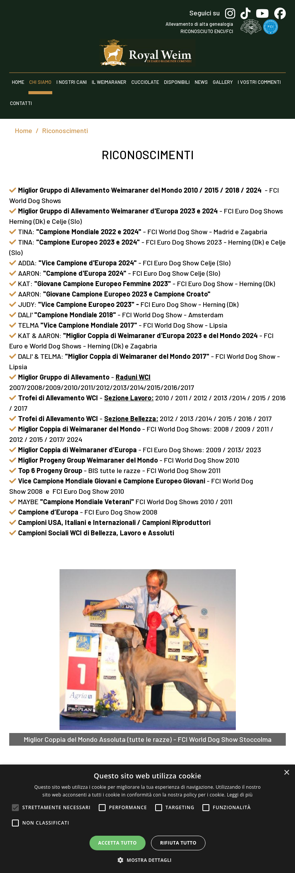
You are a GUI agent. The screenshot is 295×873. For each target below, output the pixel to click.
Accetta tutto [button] (117, 843)
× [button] (286, 773)
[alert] (147, 819)
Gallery (223, 82)
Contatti (21, 103)
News (201, 82)
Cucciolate (145, 82)
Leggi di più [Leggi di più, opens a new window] (240, 794)
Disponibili (177, 82)
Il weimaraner (109, 82)
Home (18, 82)
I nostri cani (71, 82)
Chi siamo (40, 82)
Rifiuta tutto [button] (178, 843)
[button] (147, 860)
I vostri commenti (259, 82)
